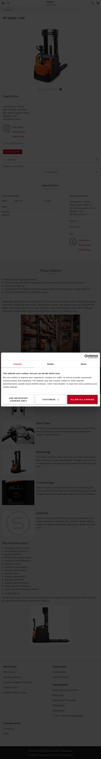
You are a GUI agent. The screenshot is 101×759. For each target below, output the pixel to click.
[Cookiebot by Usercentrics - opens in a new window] (86, 357)
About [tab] (83, 364)
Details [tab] (50, 364)
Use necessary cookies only (18, 399)
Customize (50, 399)
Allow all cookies (82, 399)
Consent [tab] (18, 364)
